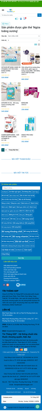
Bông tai (32, 241)
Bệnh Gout (33, 207)
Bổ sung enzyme (6, 227)
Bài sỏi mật (5, 195)
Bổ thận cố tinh (34, 236)
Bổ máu (13, 219)
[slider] (5, 75)
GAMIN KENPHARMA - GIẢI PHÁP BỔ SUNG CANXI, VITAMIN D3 (10, 136)
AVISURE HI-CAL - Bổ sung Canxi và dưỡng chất (10, 104)
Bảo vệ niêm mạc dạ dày (27, 195)
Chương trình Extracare (11, 278)
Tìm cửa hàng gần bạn (11, 272)
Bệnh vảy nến (30, 211)
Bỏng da (22, 214)
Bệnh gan (12, 207)
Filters (6, 24)
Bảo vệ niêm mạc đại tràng (9, 199)
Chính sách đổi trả (9, 276)
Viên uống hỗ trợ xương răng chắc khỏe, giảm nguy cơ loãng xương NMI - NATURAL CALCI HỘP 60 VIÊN (30, 69)
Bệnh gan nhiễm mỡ (22, 207)
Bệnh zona (5, 214)
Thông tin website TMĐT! (12, 280)
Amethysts (5, 191)
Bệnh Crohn (34, 203)
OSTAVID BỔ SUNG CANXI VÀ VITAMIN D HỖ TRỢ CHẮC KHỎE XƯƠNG (10, 69)
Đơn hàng (20, 388)
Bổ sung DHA (29, 223)
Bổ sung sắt (6, 236)
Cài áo (32, 246)
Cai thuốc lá (19, 250)
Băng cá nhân (6, 203)
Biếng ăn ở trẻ (13, 215)
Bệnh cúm (5, 207)
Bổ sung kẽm (16, 227)
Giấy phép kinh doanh (10, 265)
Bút (23, 246)
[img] (21, 19)
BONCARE (24, 103)
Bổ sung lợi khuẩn (31, 231)
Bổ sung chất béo (7, 223)
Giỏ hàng (33, 388)
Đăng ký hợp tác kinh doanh (13, 392)
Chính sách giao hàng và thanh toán (15, 274)
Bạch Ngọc (35, 191)
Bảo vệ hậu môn (14, 195)
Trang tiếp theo (13, 150)
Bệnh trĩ (22, 211)
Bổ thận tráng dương (8, 241)
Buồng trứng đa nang (14, 246)
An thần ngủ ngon (15, 192)
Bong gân (29, 215)
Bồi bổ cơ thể (21, 241)
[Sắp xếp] (24, 36)
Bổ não (19, 219)
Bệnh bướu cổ (25, 203)
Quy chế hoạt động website (12, 268)
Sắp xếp (4, 36)
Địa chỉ (27, 388)
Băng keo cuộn (15, 203)
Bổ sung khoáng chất (12, 231)
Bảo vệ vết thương (24, 199)
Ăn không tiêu (26, 192)
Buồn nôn (4, 246)
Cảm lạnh (27, 250)
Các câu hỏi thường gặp (29, 392)
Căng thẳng (5, 254)
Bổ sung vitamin (20, 236)
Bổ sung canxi (28, 219)
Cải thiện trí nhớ (8, 250)
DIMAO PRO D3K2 (27, 135)
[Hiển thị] (24, 40)
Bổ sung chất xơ (19, 223)
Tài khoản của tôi (10, 388)
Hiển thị (3, 40)
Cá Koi (27, 246)
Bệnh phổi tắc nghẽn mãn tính (10, 211)
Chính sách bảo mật (10, 270)
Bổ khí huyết (5, 219)
